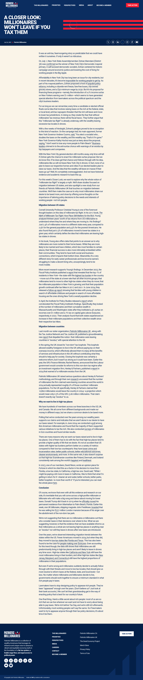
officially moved (89, 503)
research (75, 381)
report (71, 274)
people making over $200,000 (73, 545)
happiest (75, 462)
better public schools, (65, 453)
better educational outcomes (87, 453)
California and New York (79, 554)
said (73, 136)
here (55, 485)
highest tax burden (83, 277)
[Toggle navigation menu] (56, 5)
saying (42, 145)
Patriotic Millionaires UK (80, 333)
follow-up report (55, 292)
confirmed (50, 66)
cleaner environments (48, 456)
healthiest (87, 462)
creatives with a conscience (42, 677)
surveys (88, 431)
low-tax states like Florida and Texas (67, 542)
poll (93, 425)
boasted (95, 509)
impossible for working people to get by (83, 82)
